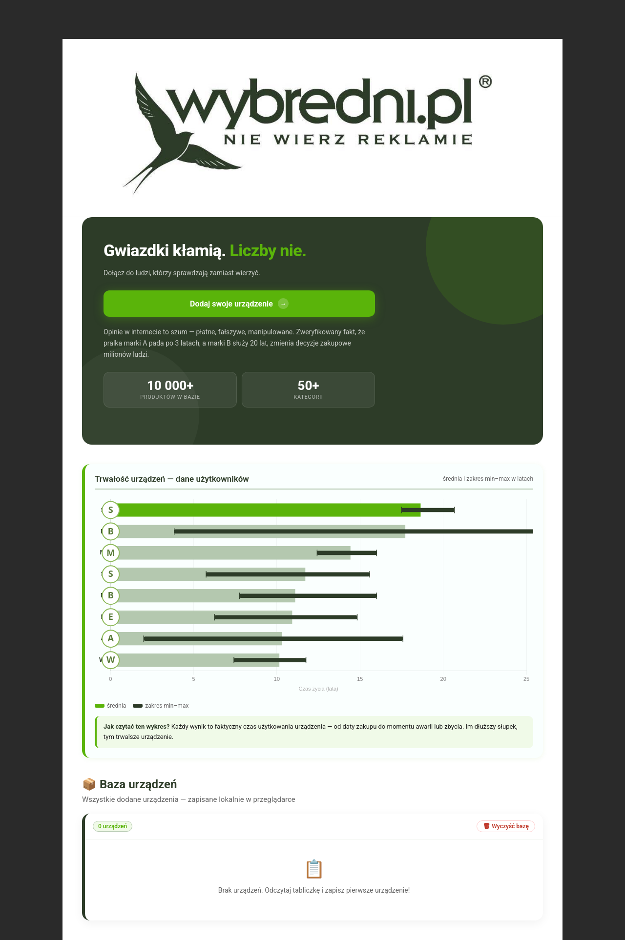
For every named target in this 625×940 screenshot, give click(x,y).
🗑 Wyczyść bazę (506, 826)
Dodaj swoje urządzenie (239, 303)
